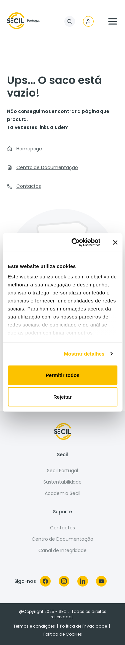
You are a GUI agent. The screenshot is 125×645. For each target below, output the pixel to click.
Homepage (29, 148)
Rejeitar (62, 397)
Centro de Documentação (47, 167)
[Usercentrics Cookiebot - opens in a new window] (74, 242)
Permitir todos (63, 375)
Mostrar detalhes (84, 354)
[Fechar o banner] (115, 242)
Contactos (28, 186)
